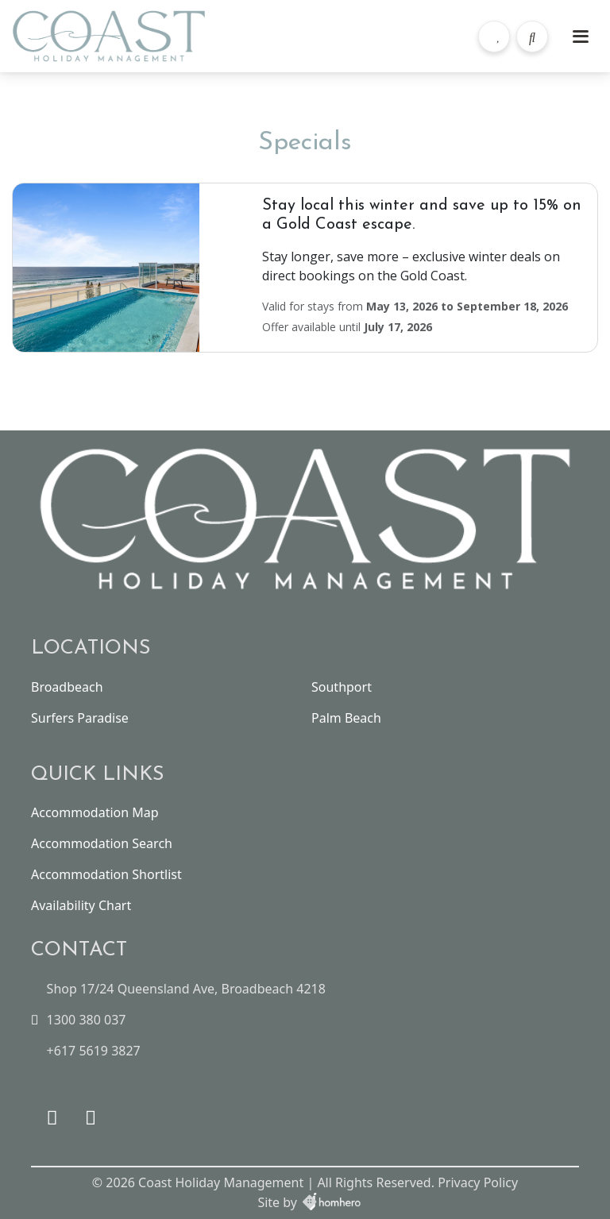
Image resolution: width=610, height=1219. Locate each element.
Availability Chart (81, 905)
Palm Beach (346, 718)
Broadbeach (67, 687)
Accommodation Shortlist (106, 874)
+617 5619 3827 (94, 1050)
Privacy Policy (478, 1182)
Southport (341, 687)
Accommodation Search (101, 843)
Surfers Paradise (80, 718)
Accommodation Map (95, 812)
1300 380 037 (86, 1019)
